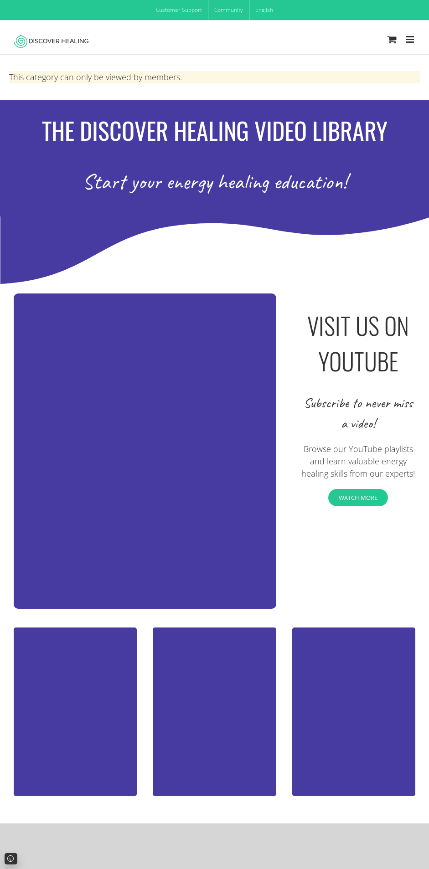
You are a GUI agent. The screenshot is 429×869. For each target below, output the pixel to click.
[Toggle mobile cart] (392, 39)
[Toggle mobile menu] (410, 39)
